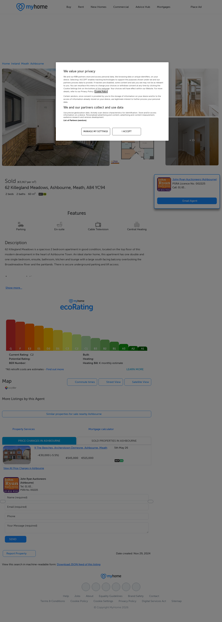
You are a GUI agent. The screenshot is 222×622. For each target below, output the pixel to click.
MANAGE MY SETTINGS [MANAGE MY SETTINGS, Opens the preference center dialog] (95, 131)
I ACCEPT (127, 131)
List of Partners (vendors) (74, 120)
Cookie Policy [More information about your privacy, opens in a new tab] (101, 91)
